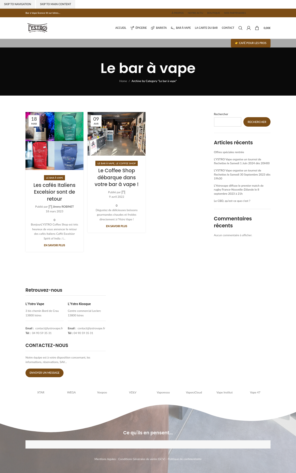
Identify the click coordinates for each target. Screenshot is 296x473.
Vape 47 (255, 392)
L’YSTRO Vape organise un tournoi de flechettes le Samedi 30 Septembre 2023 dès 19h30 (242, 174)
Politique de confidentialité (184, 459)
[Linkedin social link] (264, 13)
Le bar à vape (54, 177)
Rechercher (221, 114)
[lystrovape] (149, 333)
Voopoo (102, 392)
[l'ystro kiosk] (231, 333)
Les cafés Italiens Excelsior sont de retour (54, 192)
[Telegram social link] (268, 13)
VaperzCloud (194, 392)
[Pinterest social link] (260, 13)
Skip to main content (55, 4)
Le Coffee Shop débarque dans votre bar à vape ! (117, 177)
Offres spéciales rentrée (229, 152)
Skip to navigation (17, 4)
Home (123, 81)
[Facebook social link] (252, 13)
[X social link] (256, 13)
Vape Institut (224, 392)
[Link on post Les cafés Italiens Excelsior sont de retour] (54, 141)
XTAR (40, 392)
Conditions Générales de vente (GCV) (141, 459)
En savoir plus (54, 245)
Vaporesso (163, 392)
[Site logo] (37, 27)
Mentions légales (105, 459)
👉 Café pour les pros (250, 43)
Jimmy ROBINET (63, 206)
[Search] (240, 28)
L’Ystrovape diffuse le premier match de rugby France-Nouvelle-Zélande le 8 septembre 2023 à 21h (239, 189)
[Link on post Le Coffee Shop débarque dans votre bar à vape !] (117, 134)
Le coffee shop (126, 163)
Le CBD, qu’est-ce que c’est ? (232, 200)
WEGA (71, 392)
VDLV (132, 392)
